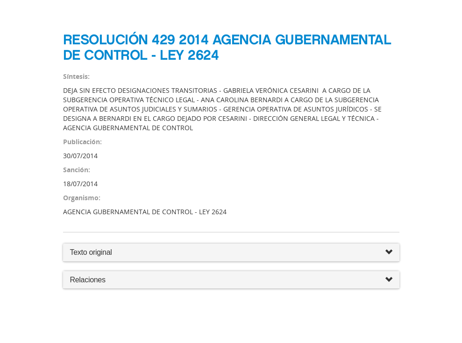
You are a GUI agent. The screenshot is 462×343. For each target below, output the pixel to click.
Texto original (91, 252)
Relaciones (231, 280)
